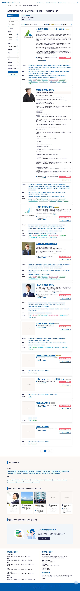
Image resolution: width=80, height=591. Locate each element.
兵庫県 (15, 569)
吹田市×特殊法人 (36, 481)
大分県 (22, 579)
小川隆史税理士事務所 (45, 207)
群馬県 (15, 560)
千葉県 (22, 560)
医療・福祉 (67, 577)
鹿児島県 (30, 579)
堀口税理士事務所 (43, 403)
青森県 (12, 556)
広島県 (19, 573)
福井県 (19, 564)
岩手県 (15, 556)
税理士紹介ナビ (10, 5)
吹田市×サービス (19, 481)
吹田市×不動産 (41, 479)
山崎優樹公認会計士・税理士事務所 (50, 29)
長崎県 (15, 579)
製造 (46, 575)
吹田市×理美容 (63, 479)
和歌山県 (30, 569)
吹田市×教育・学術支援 (11, 481)
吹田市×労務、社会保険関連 (55, 473)
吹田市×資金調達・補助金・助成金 (35, 473)
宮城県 (19, 556)
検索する (14, 71)
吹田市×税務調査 (25, 473)
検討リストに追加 (65, 61)
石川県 (15, 564)
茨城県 (8, 560)
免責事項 (32, 585)
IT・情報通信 (64, 575)
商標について (44, 585)
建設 (43, 575)
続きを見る (54, 214)
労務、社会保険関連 (46, 569)
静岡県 (33, 564)
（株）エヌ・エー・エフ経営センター (51, 379)
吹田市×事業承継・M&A (11, 473)
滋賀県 (26, 569)
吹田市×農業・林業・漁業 (28, 481)
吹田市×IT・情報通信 (48, 479)
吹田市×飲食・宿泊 (34, 479)
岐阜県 (29, 564)
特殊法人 (44, 578)
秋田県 (22, 556)
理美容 (43, 577)
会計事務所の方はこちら (72, 2)
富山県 (12, 564)
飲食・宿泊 (55, 575)
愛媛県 (33, 573)
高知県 (8, 575)
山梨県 (22, 564)
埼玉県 (19, 560)
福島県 (29, 556)
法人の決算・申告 (45, 556)
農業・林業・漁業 (60, 577)
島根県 (12, 573)
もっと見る (44, 538)
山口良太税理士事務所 (45, 323)
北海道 (8, 556)
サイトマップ (18, 585)
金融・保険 (69, 575)
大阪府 (16, 5)
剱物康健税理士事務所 (45, 90)
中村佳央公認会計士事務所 (46, 243)
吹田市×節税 (19, 473)
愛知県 (8, 565)
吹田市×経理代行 (38, 471)
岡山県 (15, 573)
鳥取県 (8, 573)
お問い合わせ (62, 585)
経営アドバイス (56, 565)
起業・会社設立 (45, 561)
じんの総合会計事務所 (45, 285)
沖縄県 (34, 579)
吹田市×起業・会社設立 (65, 471)
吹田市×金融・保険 (57, 479)
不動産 (59, 575)
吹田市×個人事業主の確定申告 (22, 471)
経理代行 (65, 556)
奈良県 (19, 569)
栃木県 (12, 560)
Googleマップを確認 (42, 60)
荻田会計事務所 (42, 426)
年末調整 (61, 556)
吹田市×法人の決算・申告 (12, 471)
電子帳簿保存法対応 (53, 558)
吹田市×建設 (10, 479)
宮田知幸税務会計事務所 (46, 355)
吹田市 (20, 5)
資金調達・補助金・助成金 (47, 565)
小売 (48, 575)
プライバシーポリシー (25, 585)
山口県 (22, 573)
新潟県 (8, 564)
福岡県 (8, 579)
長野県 (26, 564)
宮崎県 (26, 579)
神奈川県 (30, 560)
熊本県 (19, 579)
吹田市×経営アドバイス (46, 473)
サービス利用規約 (38, 585)
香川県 (29, 573)
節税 (59, 558)
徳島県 (26, 573)
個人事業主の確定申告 (54, 556)
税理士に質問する (62, 2)
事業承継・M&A (52, 561)
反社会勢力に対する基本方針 (53, 585)
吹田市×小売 (22, 479)
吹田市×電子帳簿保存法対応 (56, 471)
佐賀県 (12, 579)
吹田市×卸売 (27, 479)
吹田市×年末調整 (31, 471)
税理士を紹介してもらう (51, 2)
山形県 (26, 556)
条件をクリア (13, 74)
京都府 (12, 569)
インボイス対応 (45, 558)
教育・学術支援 (49, 577)
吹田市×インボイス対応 (46, 471)
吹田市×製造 (16, 479)
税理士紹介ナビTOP (39, 2)
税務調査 (62, 558)
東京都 (26, 560)
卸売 (51, 575)
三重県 (22, 569)
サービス (54, 577)
